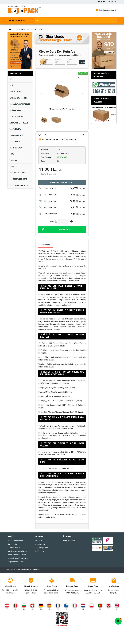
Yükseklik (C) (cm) (71, 60)
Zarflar (13, 167)
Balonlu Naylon (16, 117)
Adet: (52, 221)
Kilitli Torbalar (16, 148)
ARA (83, 62)
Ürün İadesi (39, 551)
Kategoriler (18, 20)
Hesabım (112, 2)
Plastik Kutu (14, 142)
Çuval (11, 154)
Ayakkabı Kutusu (16, 135)
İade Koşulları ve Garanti (17, 555)
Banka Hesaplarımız (15, 541)
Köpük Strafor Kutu (18, 179)
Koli (11, 86)
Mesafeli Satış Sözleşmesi (18, 558)
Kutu (11, 79)
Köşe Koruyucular (17, 173)
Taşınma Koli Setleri (18, 98)
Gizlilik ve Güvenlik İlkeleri (17, 551)
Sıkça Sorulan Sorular (16, 562)
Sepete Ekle (56, 229)
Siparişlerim (40, 544)
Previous (41, 94)
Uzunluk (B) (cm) (46, 60)
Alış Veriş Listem (41, 548)
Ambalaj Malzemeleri (18, 123)
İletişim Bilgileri (69, 541)
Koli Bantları (15, 111)
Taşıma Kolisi (15, 92)
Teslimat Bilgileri (14, 548)
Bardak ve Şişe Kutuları (19, 104)
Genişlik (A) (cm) (58, 60)
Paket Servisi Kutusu (18, 185)
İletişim (101, 2)
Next (83, 94)
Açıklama (45, 245)
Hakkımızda (12, 544)
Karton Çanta (15, 129)
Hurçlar (13, 160)
